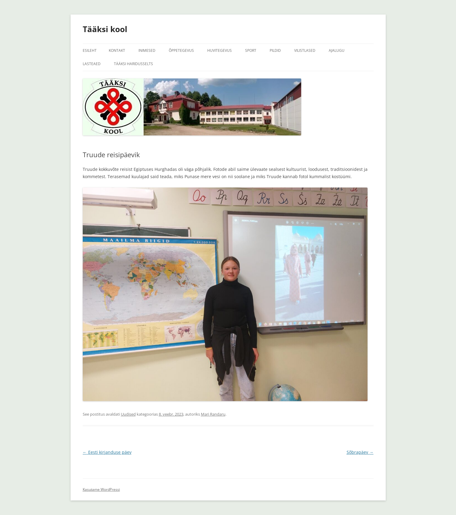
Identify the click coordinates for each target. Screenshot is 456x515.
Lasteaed (92, 63)
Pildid (275, 50)
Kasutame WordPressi (101, 489)
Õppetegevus (181, 50)
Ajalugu (336, 50)
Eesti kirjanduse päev (107, 452)
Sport (250, 50)
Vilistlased (304, 50)
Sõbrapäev (360, 452)
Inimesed (146, 50)
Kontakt (117, 50)
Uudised (128, 414)
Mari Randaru (213, 414)
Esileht (90, 50)
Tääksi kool (105, 29)
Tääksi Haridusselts (133, 63)
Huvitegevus (219, 50)
